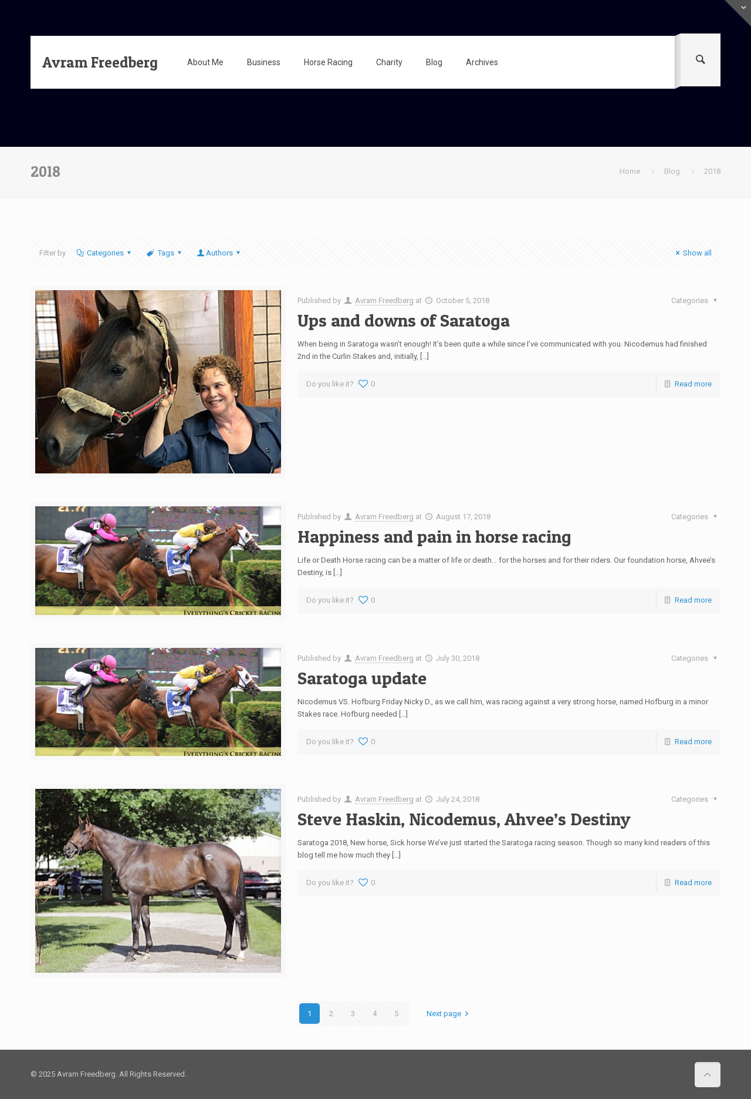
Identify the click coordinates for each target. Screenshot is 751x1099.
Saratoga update (362, 677)
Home (630, 171)
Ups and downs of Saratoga (403, 320)
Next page (449, 1013)
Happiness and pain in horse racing (434, 536)
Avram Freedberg (100, 62)
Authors (219, 252)
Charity (389, 62)
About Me (205, 62)
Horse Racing (328, 62)
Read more (693, 383)
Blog (434, 62)
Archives (482, 62)
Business (263, 62)
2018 (712, 171)
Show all (692, 252)
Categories (104, 252)
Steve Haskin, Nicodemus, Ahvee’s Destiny (464, 818)
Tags (164, 252)
